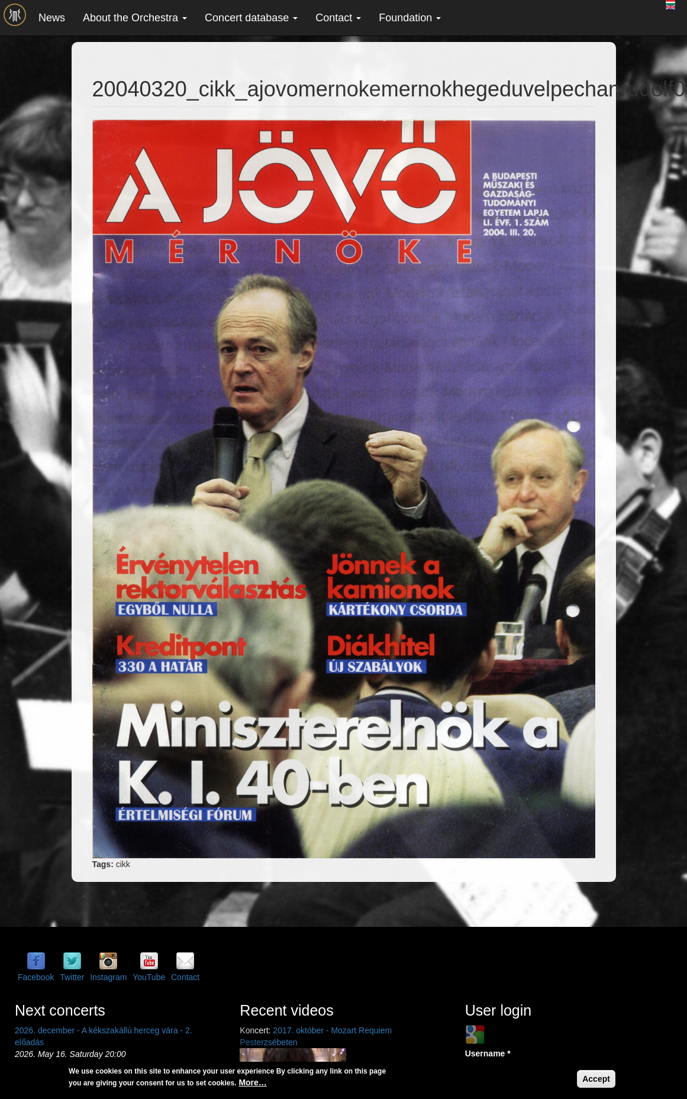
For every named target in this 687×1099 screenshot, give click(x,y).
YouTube (149, 977)
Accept (596, 1079)
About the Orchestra (135, 18)
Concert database (251, 18)
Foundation (410, 18)
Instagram (108, 977)
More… (252, 1082)
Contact (338, 18)
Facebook (36, 977)
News (51, 18)
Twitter (72, 977)
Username (488, 1053)
